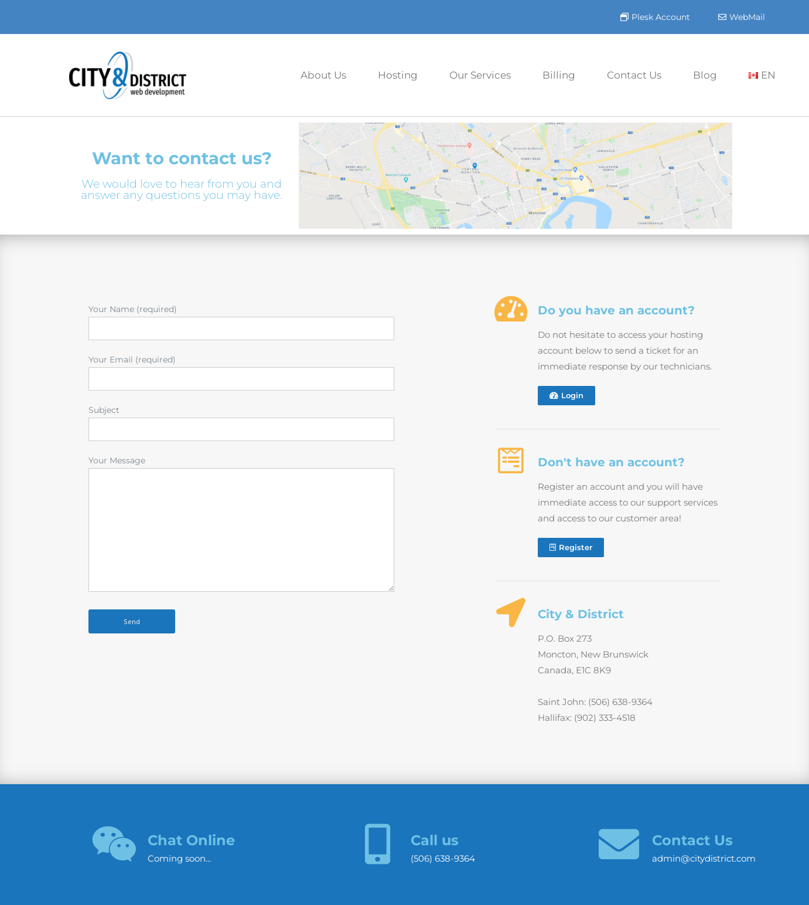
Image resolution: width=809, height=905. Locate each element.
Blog (705, 75)
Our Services (480, 75)
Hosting (398, 75)
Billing (558, 75)
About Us (323, 75)
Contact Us (634, 75)
